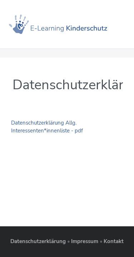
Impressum (84, 241)
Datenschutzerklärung (38, 241)
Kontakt (114, 241)
